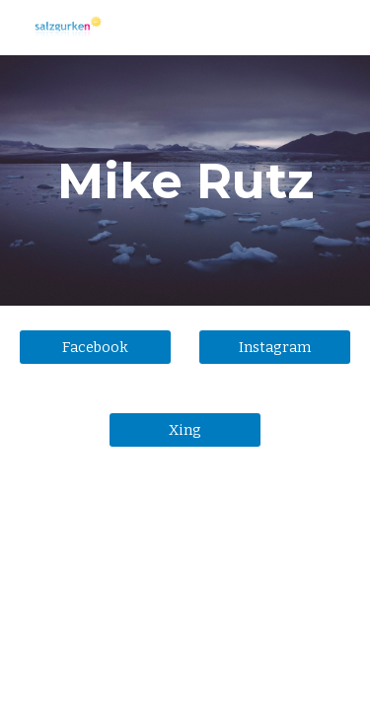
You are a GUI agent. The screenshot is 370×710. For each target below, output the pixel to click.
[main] (185, 180)
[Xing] (185, 430)
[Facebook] (95, 347)
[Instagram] (274, 347)
